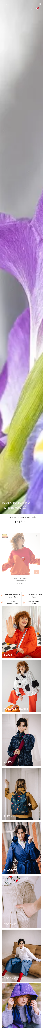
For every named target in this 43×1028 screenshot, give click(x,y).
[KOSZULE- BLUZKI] (21, 686)
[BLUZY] (21, 632)
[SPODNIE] (21, 902)
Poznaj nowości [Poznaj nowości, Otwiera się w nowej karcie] (12, 508)
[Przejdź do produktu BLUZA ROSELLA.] (21, 554)
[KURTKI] (21, 740)
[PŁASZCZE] (21, 848)
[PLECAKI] (21, 794)
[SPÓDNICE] (21, 956)
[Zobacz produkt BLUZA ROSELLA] (36, 572)
